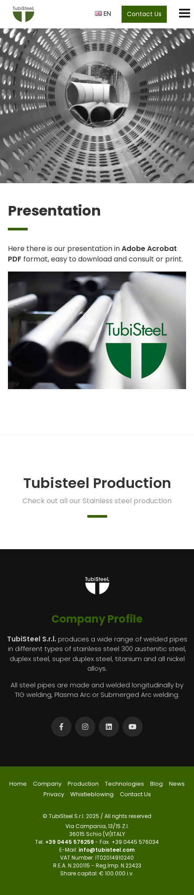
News (177, 784)
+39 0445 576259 (70, 842)
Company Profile (97, 619)
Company (47, 784)
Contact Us (144, 14)
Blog (156, 784)
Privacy (53, 794)
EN (103, 13)
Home (18, 784)
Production (83, 784)
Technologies (124, 784)
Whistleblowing (92, 794)
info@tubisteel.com (107, 849)
